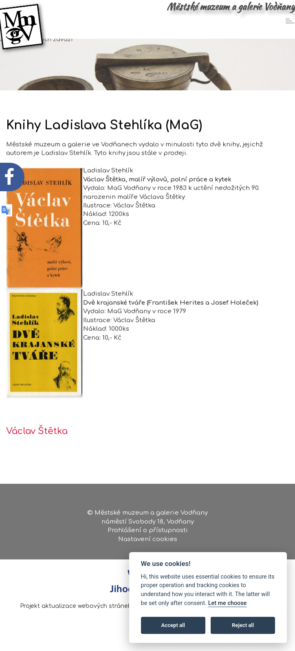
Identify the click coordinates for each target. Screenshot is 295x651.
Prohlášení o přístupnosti (148, 532)
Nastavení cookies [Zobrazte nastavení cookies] (147, 540)
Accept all (173, 625)
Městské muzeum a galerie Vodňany (231, 6)
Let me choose (227, 603)
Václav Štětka (37, 441)
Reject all (243, 625)
